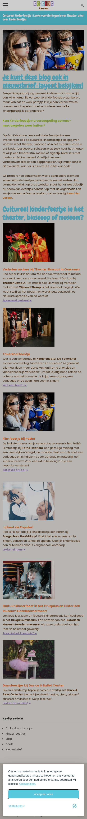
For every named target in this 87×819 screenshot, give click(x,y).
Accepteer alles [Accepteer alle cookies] (43, 794)
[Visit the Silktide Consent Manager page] (74, 806)
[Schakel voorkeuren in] (16, 806)
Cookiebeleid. (27, 783)
